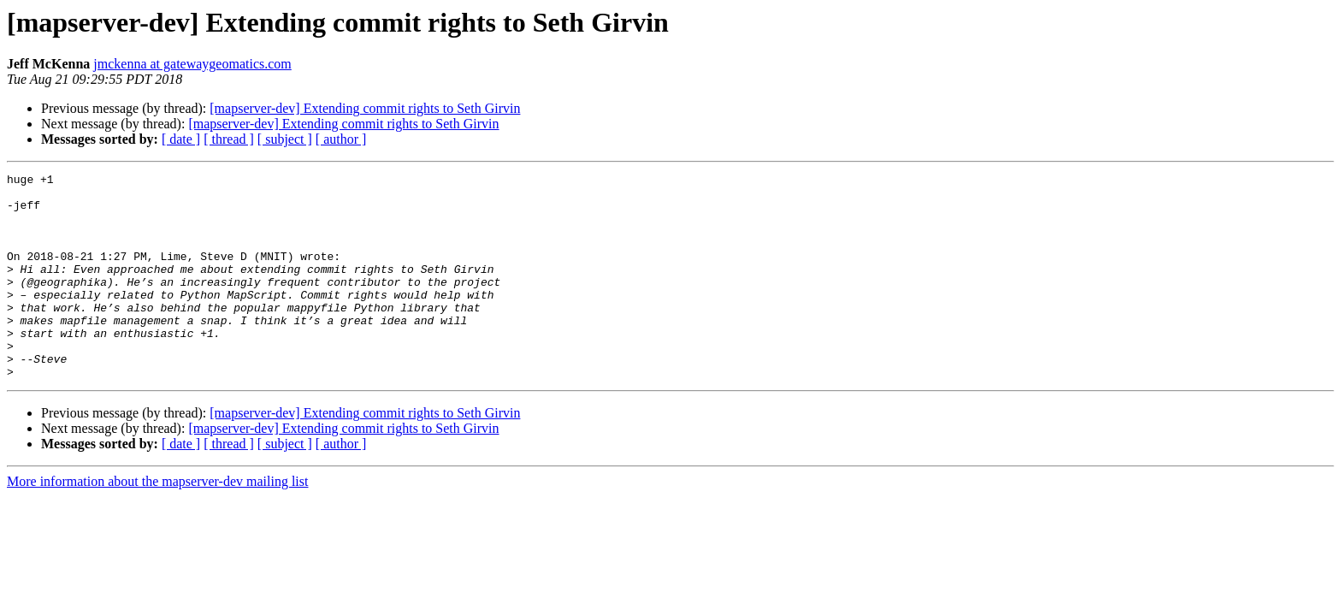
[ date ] (181, 139)
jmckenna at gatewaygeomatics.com (192, 63)
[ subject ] (284, 139)
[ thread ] (229, 139)
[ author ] (341, 139)
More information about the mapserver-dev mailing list (157, 522)
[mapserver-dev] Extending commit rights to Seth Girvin (365, 108)
